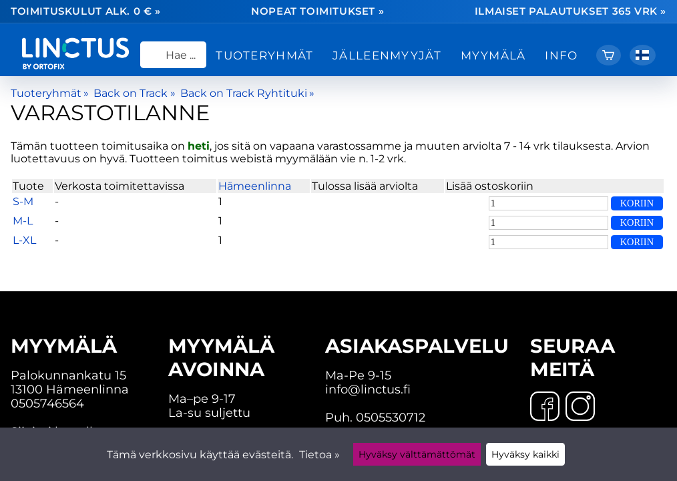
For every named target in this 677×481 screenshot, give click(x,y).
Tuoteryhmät (264, 55)
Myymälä (493, 55)
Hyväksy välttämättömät (417, 454)
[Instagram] (580, 407)
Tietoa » (319, 454)
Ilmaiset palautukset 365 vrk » (570, 11)
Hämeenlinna (254, 186)
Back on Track (134, 93)
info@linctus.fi (368, 389)
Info (561, 55)
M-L (23, 220)
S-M (23, 201)
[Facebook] (544, 407)
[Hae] (173, 54)
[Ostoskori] (608, 55)
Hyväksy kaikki (525, 454)
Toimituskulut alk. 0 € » (86, 11)
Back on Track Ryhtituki (247, 93)
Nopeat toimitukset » (317, 11)
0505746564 (47, 403)
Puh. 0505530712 (375, 417)
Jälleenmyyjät (386, 55)
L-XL (24, 240)
